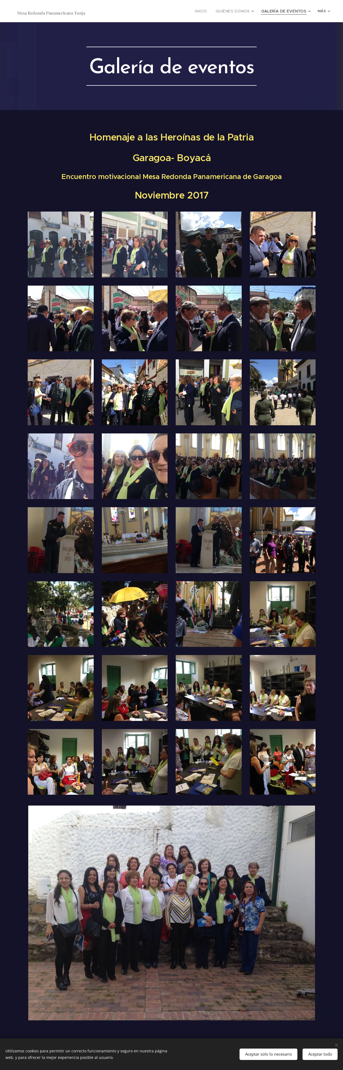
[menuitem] (210, 11)
